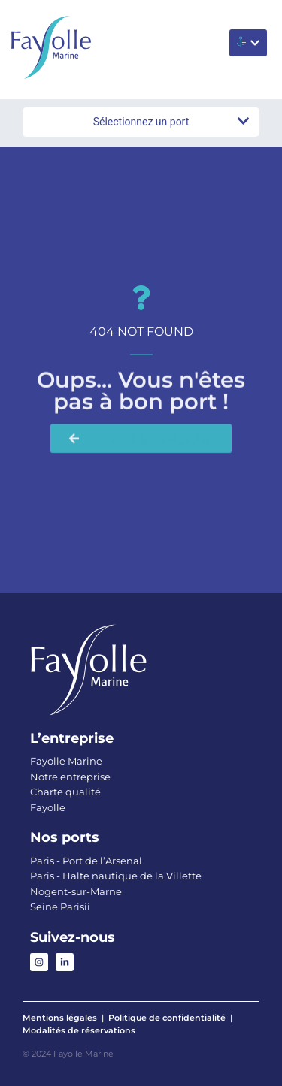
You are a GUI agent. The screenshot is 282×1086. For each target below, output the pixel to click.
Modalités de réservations (79, 1030)
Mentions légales (60, 1017)
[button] (248, 42)
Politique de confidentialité (167, 1017)
